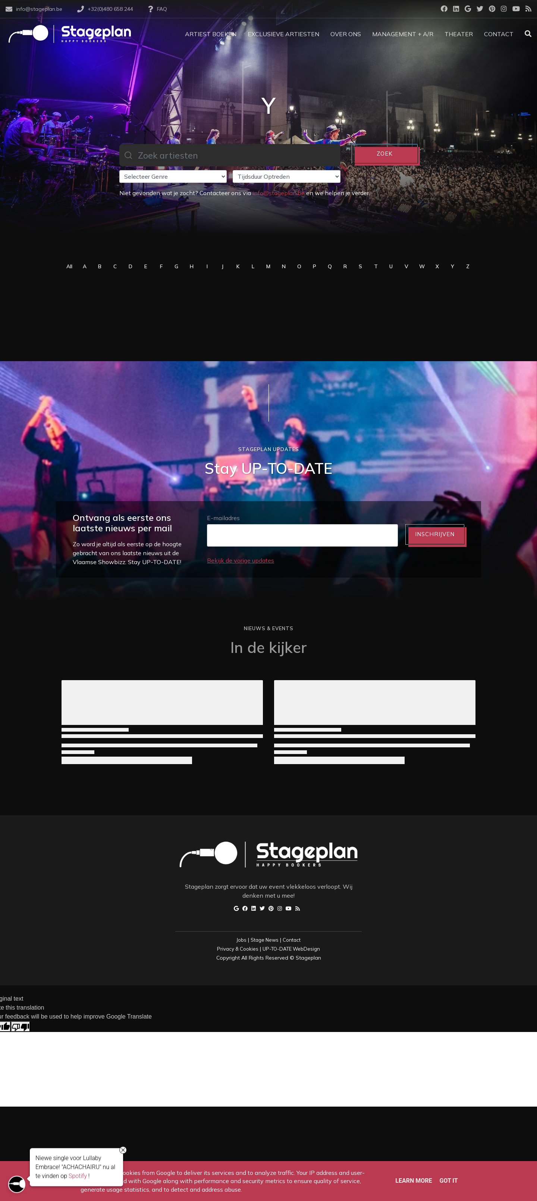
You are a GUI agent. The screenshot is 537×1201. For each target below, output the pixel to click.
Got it (448, 1180)
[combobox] (229, 155)
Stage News (265, 940)
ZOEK (385, 153)
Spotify (78, 1177)
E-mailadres (223, 518)
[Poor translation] (20, 1026)
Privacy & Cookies (237, 949)
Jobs (241, 940)
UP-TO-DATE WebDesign (291, 949)
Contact (292, 940)
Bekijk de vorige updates (240, 560)
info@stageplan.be (278, 193)
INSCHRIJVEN (435, 534)
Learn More (413, 1180)
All (69, 266)
